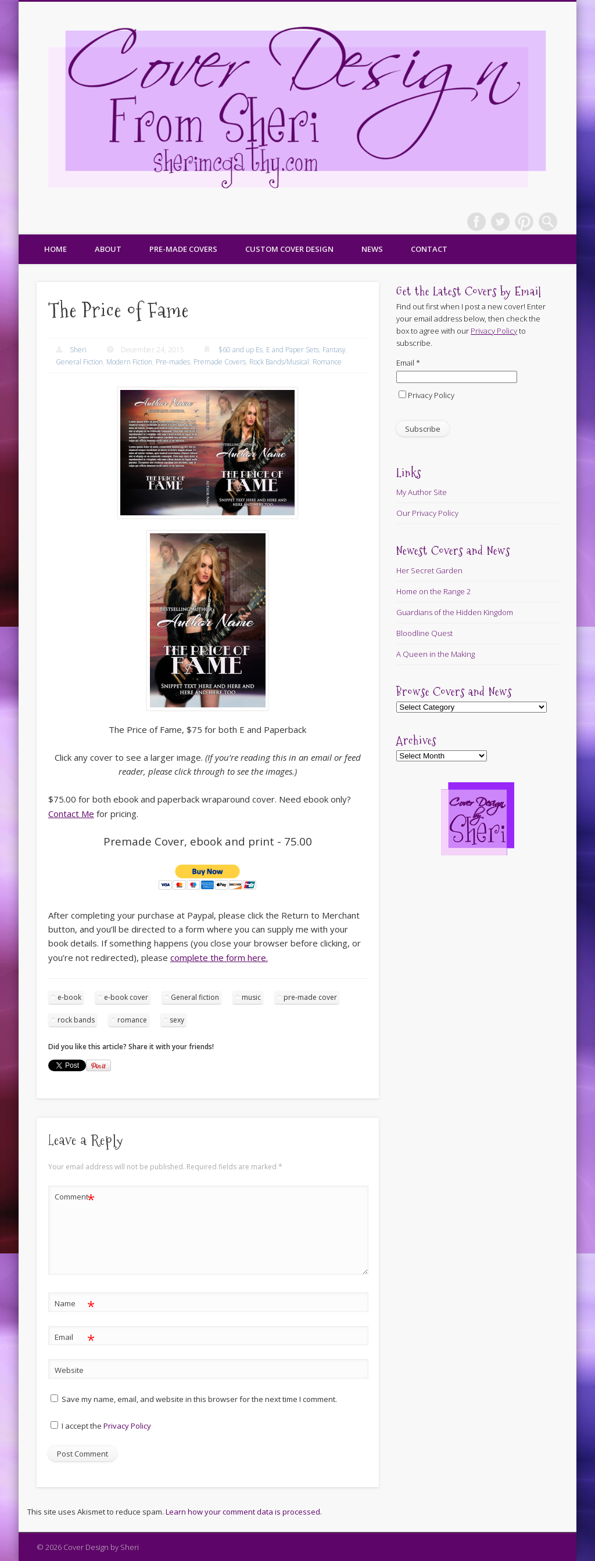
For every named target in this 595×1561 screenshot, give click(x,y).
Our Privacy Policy (427, 513)
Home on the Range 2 (433, 591)
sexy (177, 1020)
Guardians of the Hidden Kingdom (454, 612)
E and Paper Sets (292, 350)
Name (75, 1303)
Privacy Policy (127, 1426)
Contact (429, 249)
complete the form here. (219, 957)
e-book (69, 997)
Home (55, 249)
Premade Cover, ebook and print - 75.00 (207, 841)
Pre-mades (173, 362)
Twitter (500, 221)
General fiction (195, 997)
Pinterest (524, 221)
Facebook (476, 221)
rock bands (76, 1020)
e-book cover (126, 997)
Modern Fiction (129, 362)
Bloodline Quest (424, 633)
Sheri (78, 350)
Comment (75, 1197)
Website (69, 1370)
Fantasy (334, 350)
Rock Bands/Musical (279, 362)
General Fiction (79, 362)
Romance (327, 362)
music (251, 997)
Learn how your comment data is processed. (244, 1511)
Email (75, 1337)
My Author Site (421, 492)
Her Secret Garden (429, 570)
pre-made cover (310, 997)
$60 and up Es (240, 350)
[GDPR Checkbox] (54, 1425)
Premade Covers (219, 362)
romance (132, 1020)
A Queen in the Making (435, 654)
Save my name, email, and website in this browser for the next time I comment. (199, 1399)
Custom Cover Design (289, 249)
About (108, 249)
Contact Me (71, 813)
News (372, 249)
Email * (408, 362)
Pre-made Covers (183, 249)
